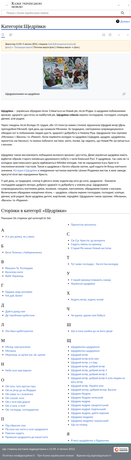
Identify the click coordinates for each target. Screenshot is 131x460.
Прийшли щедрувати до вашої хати (26, 437)
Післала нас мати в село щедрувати (26, 429)
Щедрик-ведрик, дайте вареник (90, 412)
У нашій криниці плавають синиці (91, 279)
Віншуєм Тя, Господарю (19, 268)
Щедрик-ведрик (80, 401)
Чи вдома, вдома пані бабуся (88, 315)
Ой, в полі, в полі (15, 405)
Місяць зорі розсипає (17, 346)
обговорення (60, 44)
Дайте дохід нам (15, 311)
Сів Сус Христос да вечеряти (88, 240)
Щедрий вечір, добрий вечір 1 (89, 370)
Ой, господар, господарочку (22, 409)
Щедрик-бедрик (81, 393)
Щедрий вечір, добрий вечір (88, 366)
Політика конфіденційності (18, 455)
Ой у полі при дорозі (17, 401)
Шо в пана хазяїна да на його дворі (91, 330)
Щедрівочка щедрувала (85, 346)
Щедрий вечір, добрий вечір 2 (89, 374)
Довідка (125, 21)
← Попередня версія (22, 47)
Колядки (18, 170)
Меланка (10, 350)
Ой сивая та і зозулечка (19, 394)
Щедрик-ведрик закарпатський (89, 405)
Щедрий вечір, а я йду (84, 362)
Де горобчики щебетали (20, 315)
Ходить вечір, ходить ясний (87, 299)
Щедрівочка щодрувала (85, 350)
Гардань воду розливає (18, 291)
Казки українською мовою (27, 5)
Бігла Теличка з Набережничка (23, 252)
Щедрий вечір (79, 354)
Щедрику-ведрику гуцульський (89, 420)
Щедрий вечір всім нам (85, 358)
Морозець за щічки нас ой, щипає (25, 354)
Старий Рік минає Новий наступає (91, 248)
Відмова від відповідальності (94, 455)
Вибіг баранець (14, 275)
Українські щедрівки (83, 283)
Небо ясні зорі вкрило (18, 370)
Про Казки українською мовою (55, 455)
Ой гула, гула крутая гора (20, 386)
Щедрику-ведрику (82, 416)
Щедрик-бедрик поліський (87, 397)
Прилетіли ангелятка (83, 224)
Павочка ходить (14, 433)
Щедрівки (31, 170)
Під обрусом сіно (15, 425)
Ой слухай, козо (14, 397)
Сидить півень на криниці (86, 244)
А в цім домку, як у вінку (19, 236)
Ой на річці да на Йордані (20, 390)
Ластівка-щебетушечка (19, 330)
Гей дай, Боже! (14, 295)
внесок (71, 44)
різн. (8, 47)
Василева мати (14, 271)
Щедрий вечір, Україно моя (87, 385)
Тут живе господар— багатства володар (94, 263)
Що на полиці (79, 424)
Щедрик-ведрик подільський (88, 409)
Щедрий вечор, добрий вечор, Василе (93, 389)
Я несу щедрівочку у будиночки (90, 440)
